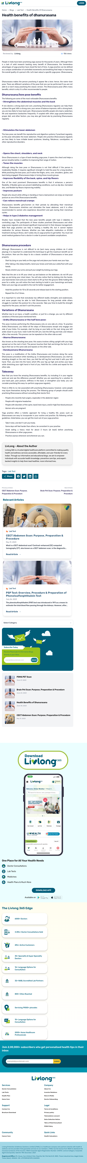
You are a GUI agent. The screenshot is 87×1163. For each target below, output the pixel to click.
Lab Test (20, 10)
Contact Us (6, 1109)
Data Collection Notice (52, 1119)
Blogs (12, 10)
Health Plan (6, 1096)
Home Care (6, 1099)
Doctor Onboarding (51, 1099)
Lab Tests (5, 1092)
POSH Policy (48, 1126)
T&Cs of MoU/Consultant (53, 1123)
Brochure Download (9, 1112)
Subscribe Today (11, 647)
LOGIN (81, 3)
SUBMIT (57, 1061)
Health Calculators (50, 1136)
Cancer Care (6, 1136)
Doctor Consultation (9, 1089)
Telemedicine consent (52, 1116)
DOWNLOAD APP (43, 890)
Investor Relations (50, 1092)
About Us (47, 1089)
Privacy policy (49, 1112)
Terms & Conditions (51, 1109)
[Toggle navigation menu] (2, 3)
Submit (34, 660)
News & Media (49, 1096)
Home (4, 10)
